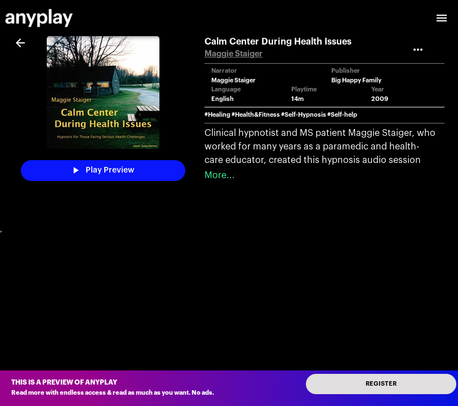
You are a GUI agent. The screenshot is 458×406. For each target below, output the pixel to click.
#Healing (217, 115)
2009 (379, 99)
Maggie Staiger (233, 54)
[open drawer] (441, 18)
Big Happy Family (356, 80)
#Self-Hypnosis (303, 115)
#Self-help (342, 115)
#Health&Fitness (256, 115)
